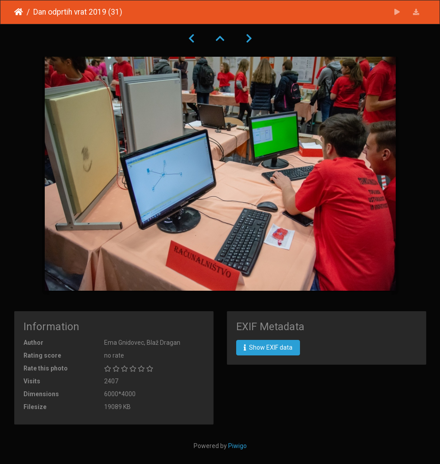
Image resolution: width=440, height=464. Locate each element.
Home (18, 12)
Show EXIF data (268, 347)
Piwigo (237, 445)
